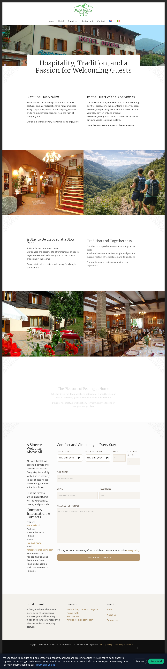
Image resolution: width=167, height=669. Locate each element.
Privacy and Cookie (45, 664)
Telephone (105, 488)
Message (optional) (68, 505)
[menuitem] (51, 21)
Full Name (62, 472)
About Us (111, 614)
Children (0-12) (132, 453)
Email (60, 488)
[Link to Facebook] (137, 647)
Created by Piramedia (123, 644)
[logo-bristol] (83, 9)
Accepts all (156, 661)
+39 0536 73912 (34, 542)
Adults (117, 451)
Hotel (109, 609)
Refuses (140, 661)
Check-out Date (93, 451)
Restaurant (112, 620)
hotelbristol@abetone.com (40, 549)
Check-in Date (64, 451)
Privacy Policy (133, 550)
